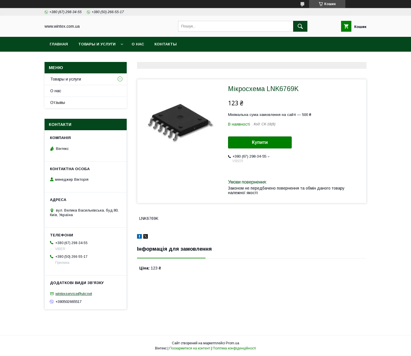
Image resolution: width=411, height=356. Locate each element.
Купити (260, 142)
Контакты (165, 44)
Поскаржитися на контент (189, 348)
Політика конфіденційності (234, 348)
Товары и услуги (97, 44)
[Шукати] (300, 26)
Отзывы (57, 102)
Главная (59, 44)
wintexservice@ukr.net (73, 293)
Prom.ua (232, 343)
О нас (138, 44)
